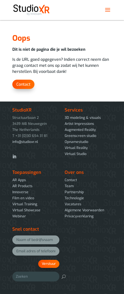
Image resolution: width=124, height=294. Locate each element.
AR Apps (19, 180)
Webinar (19, 216)
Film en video (23, 198)
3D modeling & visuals (83, 117)
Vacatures (73, 204)
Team (69, 186)
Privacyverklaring (79, 216)
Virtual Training (24, 204)
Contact (23, 84)
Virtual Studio (76, 154)
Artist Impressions (79, 123)
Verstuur (49, 263)
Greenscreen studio (80, 135)
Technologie (74, 198)
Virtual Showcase (26, 210)
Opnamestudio (76, 141)
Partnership (74, 192)
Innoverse (20, 192)
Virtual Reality (76, 147)
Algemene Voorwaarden (84, 210)
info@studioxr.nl (25, 141)
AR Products (22, 186)
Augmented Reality (80, 129)
